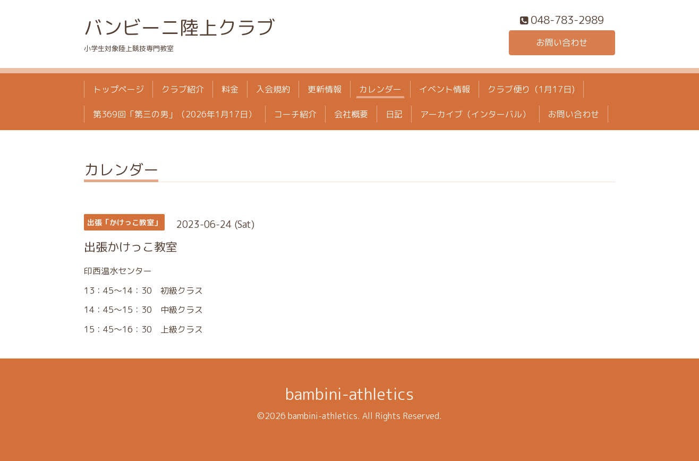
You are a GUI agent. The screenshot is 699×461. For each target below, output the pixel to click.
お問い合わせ (561, 42)
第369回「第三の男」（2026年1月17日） (175, 114)
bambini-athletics (349, 394)
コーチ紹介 (295, 114)
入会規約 (273, 89)
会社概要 (351, 114)
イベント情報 (444, 89)
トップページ (118, 89)
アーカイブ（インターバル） (475, 114)
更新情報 (325, 89)
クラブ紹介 (182, 89)
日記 (394, 114)
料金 (229, 89)
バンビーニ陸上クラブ (179, 27)
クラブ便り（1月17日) (531, 89)
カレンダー (380, 89)
